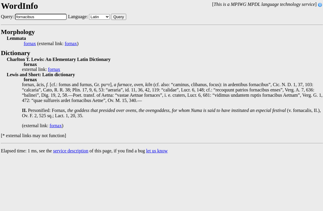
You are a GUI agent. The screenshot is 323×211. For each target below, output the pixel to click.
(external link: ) (51, 43)
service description (70, 150)
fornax (30, 43)
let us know (157, 150)
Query (118, 17)
